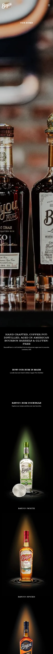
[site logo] (6, 5)
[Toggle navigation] (49, 5)
